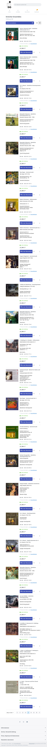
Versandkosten (33, 43)
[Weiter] (39, 712)
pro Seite (10, 712)
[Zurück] (17, 712)
